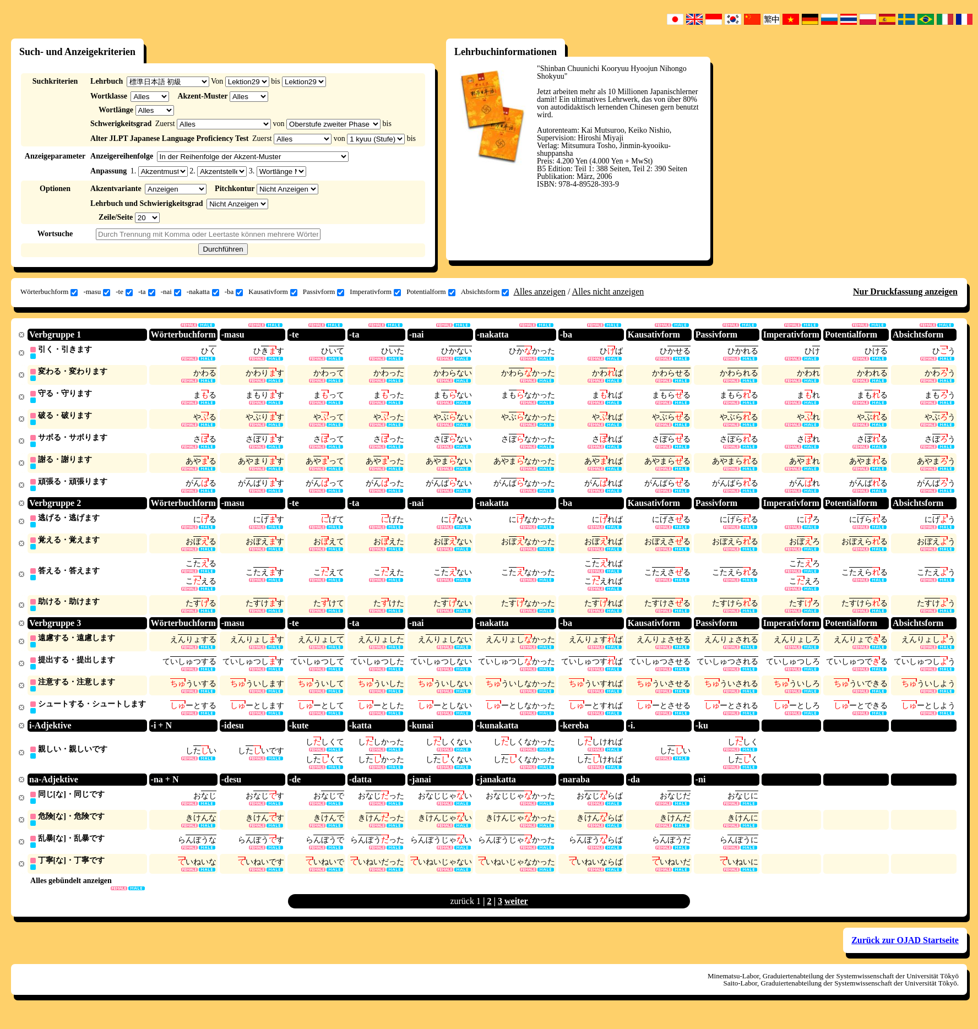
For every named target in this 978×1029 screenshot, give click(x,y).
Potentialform (430, 291)
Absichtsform (485, 291)
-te (124, 291)
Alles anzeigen (539, 291)
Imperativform (375, 291)
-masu (96, 291)
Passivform (324, 291)
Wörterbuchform (49, 291)
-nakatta (203, 291)
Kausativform (272, 291)
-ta (146, 291)
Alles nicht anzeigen (608, 291)
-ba (234, 291)
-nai (171, 291)
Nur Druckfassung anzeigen (905, 291)
